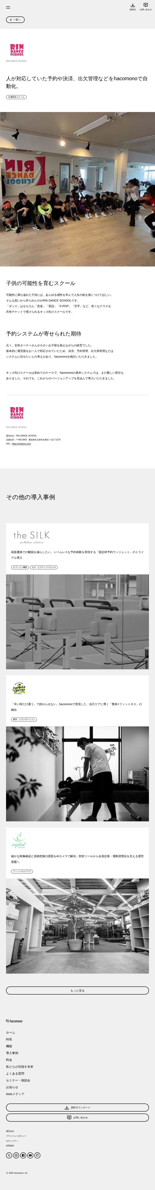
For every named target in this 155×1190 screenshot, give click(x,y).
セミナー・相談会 (18, 1080)
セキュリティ (12, 1141)
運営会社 (10, 1131)
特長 (9, 1039)
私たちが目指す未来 (19, 1066)
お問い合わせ (77, 1118)
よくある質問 (15, 1073)
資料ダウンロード (77, 1108)
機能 (9, 1046)
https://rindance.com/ (21, 444)
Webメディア (15, 1094)
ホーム (10, 1032)
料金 (9, 1059)
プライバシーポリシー (16, 1136)
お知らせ (12, 1087)
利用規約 (10, 1146)
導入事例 (12, 1053)
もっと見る (77, 990)
